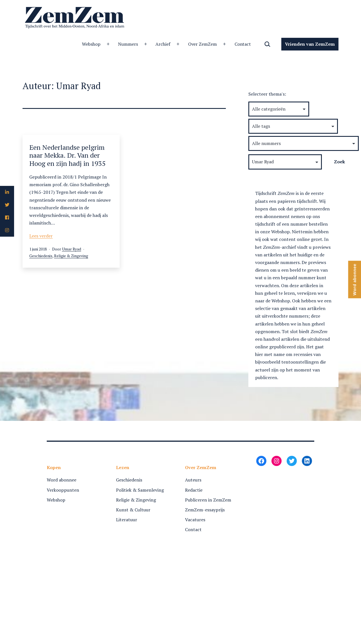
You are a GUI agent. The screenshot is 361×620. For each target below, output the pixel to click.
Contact (243, 44)
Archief (162, 44)
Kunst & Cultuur (133, 510)
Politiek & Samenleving (140, 490)
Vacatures (195, 519)
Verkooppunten (63, 490)
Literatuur (126, 519)
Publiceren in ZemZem (208, 500)
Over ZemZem (202, 44)
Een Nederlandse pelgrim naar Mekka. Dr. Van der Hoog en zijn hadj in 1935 (67, 155)
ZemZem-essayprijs (205, 510)
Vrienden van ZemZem (310, 44)
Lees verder (41, 236)
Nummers (128, 44)
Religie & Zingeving (71, 255)
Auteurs (193, 480)
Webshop (91, 44)
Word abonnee (61, 480)
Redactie (193, 490)
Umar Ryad (71, 249)
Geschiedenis (40, 255)
